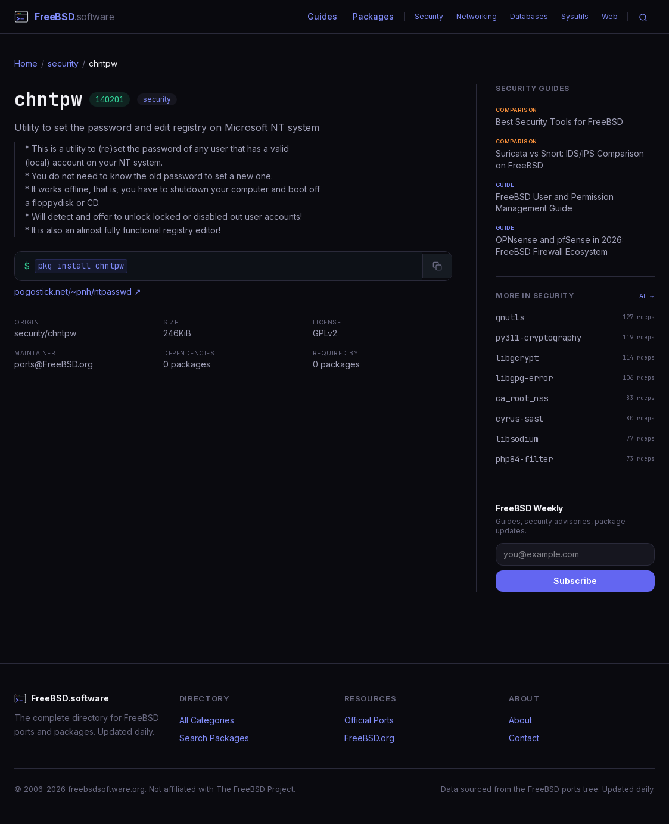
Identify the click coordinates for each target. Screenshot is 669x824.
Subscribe (575, 581)
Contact (524, 738)
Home (26, 63)
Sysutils (575, 16)
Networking (476, 16)
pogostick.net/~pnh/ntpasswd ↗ (77, 291)
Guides (322, 16)
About (520, 720)
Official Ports (369, 720)
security (63, 63)
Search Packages (214, 738)
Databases (529, 16)
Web (610, 16)
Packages (373, 16)
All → (647, 295)
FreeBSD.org (369, 738)
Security (429, 16)
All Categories (206, 720)
